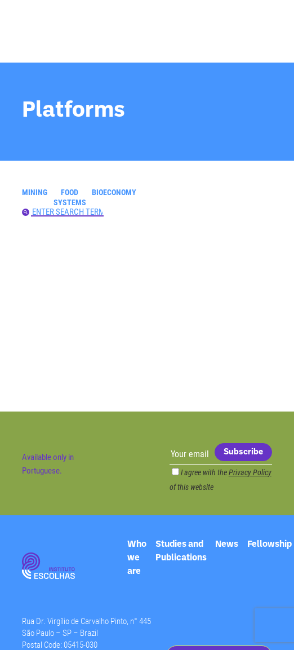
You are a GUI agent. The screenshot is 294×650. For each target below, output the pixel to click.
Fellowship (269, 544)
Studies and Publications (181, 545)
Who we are (136, 545)
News (226, 544)
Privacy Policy (250, 472)
